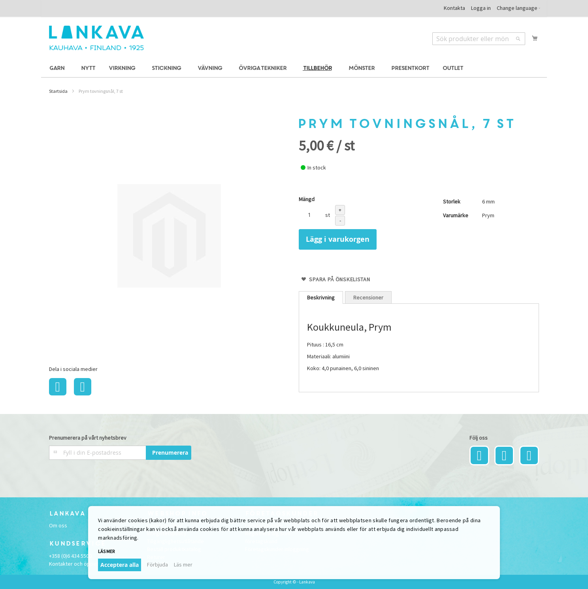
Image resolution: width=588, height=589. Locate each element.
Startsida (58, 91)
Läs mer (106, 551)
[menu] (294, 68)
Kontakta (454, 7)
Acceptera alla (119, 564)
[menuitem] (58, 68)
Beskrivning (321, 297)
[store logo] (96, 38)
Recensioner (368, 297)
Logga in (481, 7)
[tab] (321, 297)
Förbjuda (157, 564)
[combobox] (478, 38)
